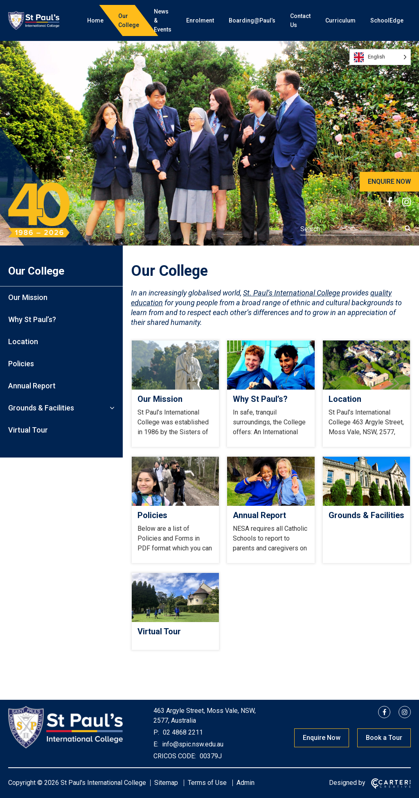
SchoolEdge (386, 20)
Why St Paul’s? (32, 319)
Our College (128, 20)
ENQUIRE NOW (389, 181)
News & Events (162, 20)
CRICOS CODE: (174, 756)
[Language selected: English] (380, 57)
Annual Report (32, 385)
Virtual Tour (28, 430)
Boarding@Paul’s (252, 20)
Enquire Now (321, 738)
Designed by (347, 783)
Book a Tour (384, 738)
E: (155, 744)
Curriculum (340, 20)
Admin (246, 783)
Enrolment (200, 20)
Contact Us (300, 20)
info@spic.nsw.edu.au (191, 744)
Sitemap (166, 783)
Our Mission (27, 297)
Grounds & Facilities (41, 408)
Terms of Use (207, 783)
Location (23, 341)
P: (156, 732)
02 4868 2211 (182, 732)
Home (95, 20)
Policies (21, 363)
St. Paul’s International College (291, 293)
